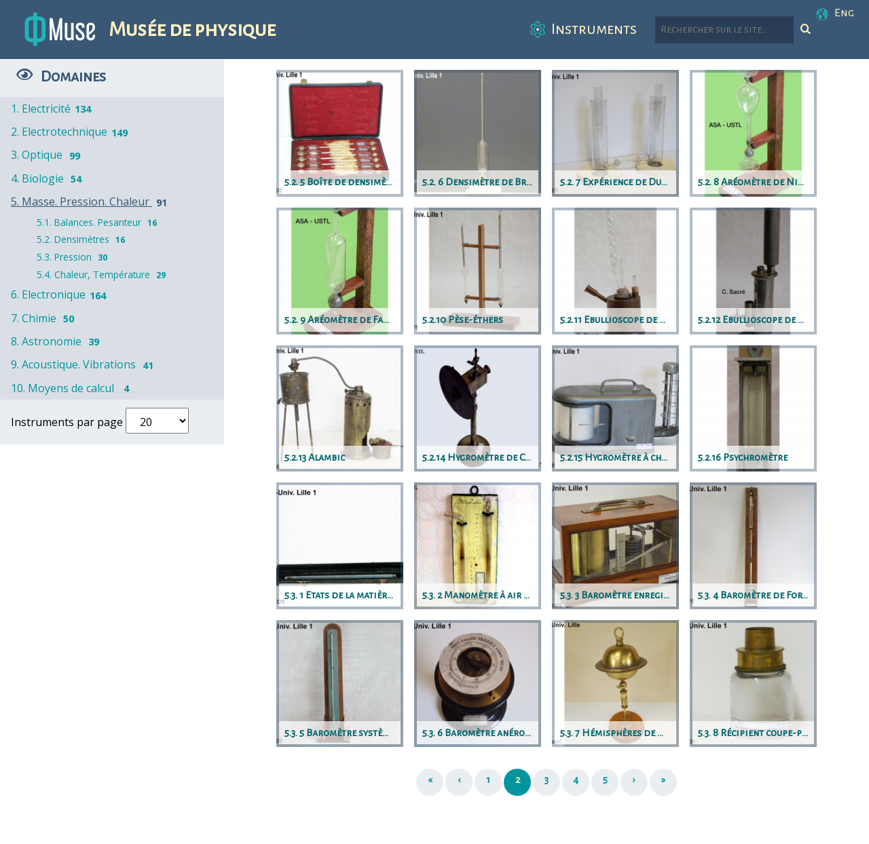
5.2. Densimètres (82, 239)
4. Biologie (48, 178)
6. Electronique (59, 294)
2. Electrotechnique (70, 131)
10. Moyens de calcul (73, 388)
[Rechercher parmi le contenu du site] (724, 29)
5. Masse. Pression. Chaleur (91, 201)
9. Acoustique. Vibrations (84, 364)
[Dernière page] (663, 782)
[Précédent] (459, 782)
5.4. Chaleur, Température (103, 274)
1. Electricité (52, 108)
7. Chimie (45, 318)
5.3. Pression (74, 256)
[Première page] (429, 782)
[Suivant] (634, 782)
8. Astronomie (57, 341)
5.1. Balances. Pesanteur (98, 222)
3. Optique (48, 154)
